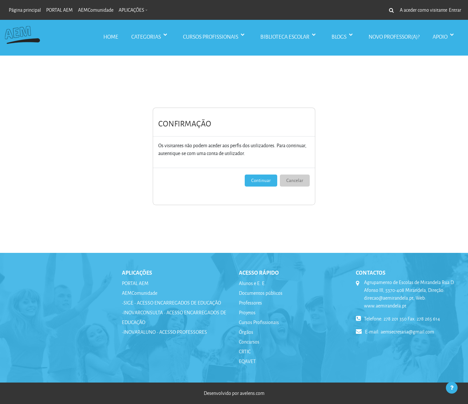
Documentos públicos (260, 293)
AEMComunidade (139, 293)
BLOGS (339, 36)
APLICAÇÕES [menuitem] (131, 10)
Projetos (247, 312)
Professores (250, 302)
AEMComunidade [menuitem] (95, 10)
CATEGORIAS (146, 36)
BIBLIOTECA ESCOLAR (285, 36)
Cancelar (294, 180)
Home (110, 36)
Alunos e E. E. (252, 283)
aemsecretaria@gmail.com (407, 331)
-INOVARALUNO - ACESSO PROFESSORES (164, 332)
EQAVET (247, 361)
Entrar (455, 10)
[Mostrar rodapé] (452, 388)
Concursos (249, 341)
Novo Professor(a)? (394, 36)
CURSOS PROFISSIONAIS (211, 36)
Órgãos (246, 332)
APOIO (440, 36)
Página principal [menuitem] (25, 10)
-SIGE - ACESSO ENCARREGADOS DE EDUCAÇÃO (171, 302)
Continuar (261, 180)
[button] (391, 10)
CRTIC (245, 351)
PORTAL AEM (135, 283)
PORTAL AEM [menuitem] (59, 10)
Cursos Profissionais (259, 322)
